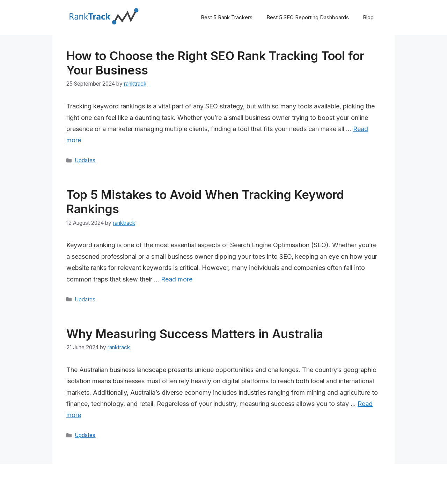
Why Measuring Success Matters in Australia (194, 334)
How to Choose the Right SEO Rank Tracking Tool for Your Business (215, 63)
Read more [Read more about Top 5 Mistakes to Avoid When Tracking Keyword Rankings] (176, 279)
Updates (85, 160)
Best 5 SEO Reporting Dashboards (307, 17)
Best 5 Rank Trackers (226, 17)
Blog (368, 17)
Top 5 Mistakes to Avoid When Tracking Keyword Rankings (205, 201)
